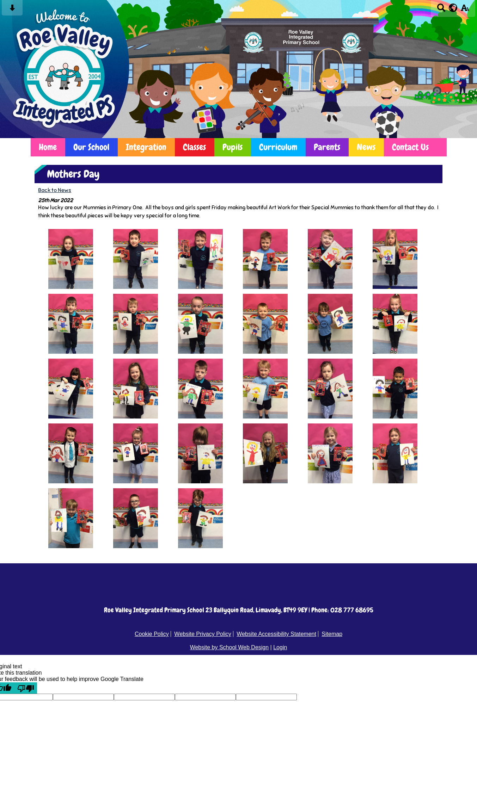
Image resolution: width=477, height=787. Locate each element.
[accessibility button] (465, 10)
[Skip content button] (12, 10)
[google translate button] (453, 8)
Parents (327, 147)
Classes (194, 147)
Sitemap (332, 634)
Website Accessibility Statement (276, 634)
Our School (91, 147)
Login (280, 647)
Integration (146, 147)
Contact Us (410, 147)
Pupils (232, 147)
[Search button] (441, 10)
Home (48, 147)
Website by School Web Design (229, 647)
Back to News (54, 190)
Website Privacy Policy (202, 634)
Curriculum (278, 147)
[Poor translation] (25, 688)
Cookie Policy (152, 634)
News (366, 147)
